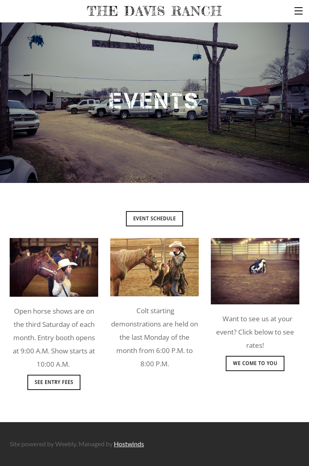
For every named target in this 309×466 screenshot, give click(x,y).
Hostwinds (129, 444)
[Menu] (299, 10)
